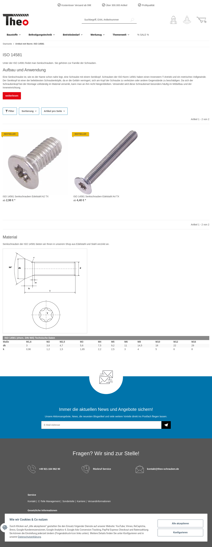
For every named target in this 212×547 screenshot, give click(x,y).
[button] (173, 20)
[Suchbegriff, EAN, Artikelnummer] (105, 19)
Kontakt (32, 501)
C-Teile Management (49, 501)
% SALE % (143, 34)
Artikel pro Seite (53, 111)
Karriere (81, 501)
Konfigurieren (179, 532)
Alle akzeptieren (179, 523)
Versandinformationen (99, 501)
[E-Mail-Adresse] (101, 425)
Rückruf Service (102, 469)
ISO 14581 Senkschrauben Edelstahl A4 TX (96, 196)
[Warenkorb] (201, 20)
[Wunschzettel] (187, 20)
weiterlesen (11, 95)
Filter (9, 111)
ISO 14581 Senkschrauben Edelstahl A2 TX (25, 196)
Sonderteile (68, 501)
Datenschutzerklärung (30, 536)
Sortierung (28, 111)
